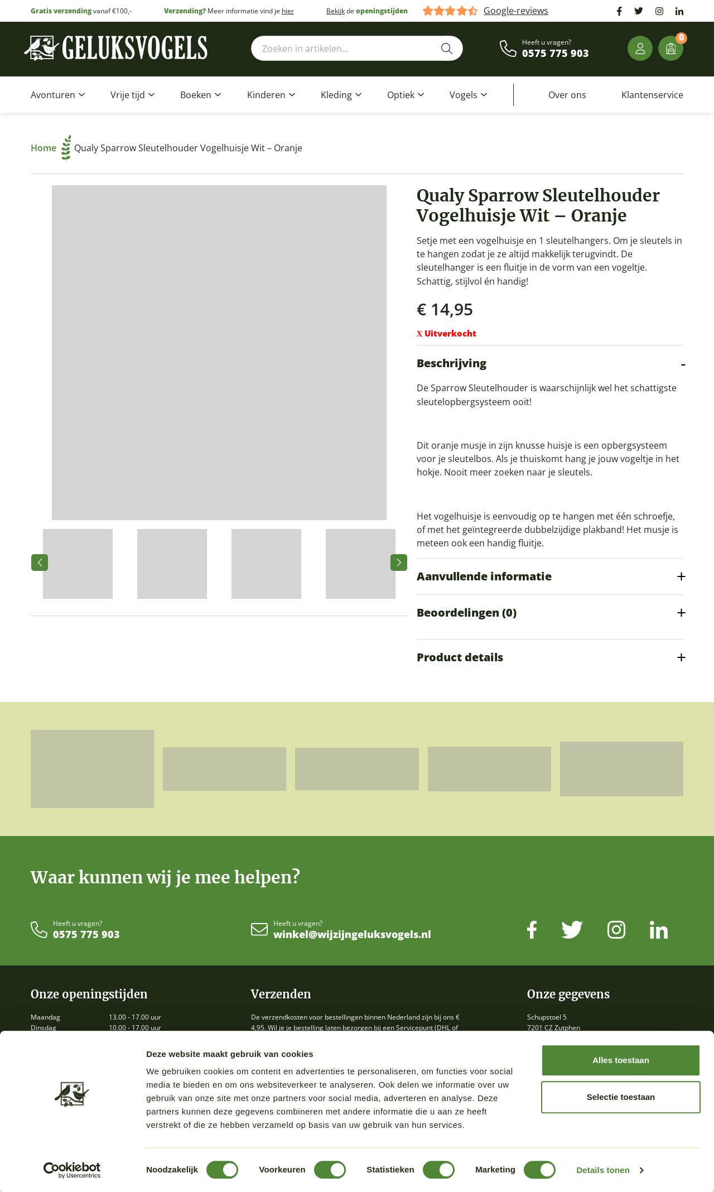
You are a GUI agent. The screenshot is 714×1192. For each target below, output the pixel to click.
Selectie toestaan (621, 1097)
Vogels (463, 95)
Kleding (336, 95)
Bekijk (335, 11)
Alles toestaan (620, 1060)
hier (288, 11)
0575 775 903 (555, 53)
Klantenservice (652, 95)
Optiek (400, 95)
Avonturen (53, 95)
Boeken (195, 95)
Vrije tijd (127, 95)
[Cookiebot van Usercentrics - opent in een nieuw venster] (72, 1170)
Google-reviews (516, 11)
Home (51, 148)
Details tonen (602, 1170)
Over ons (567, 95)
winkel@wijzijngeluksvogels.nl (352, 935)
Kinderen (266, 95)
